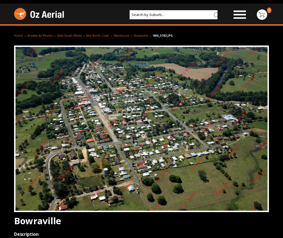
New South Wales (69, 36)
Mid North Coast (97, 36)
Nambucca (121, 36)
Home (18, 36)
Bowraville (141, 36)
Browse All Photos (40, 36)
